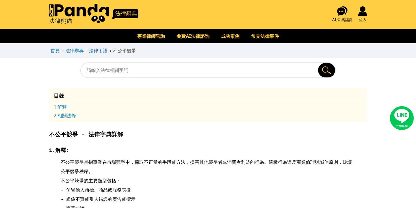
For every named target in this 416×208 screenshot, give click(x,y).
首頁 (55, 50)
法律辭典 (74, 50)
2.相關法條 (65, 115)
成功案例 (230, 36)
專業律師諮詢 (151, 36)
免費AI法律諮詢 (193, 36)
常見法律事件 (265, 36)
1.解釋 (60, 107)
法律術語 (98, 50)
